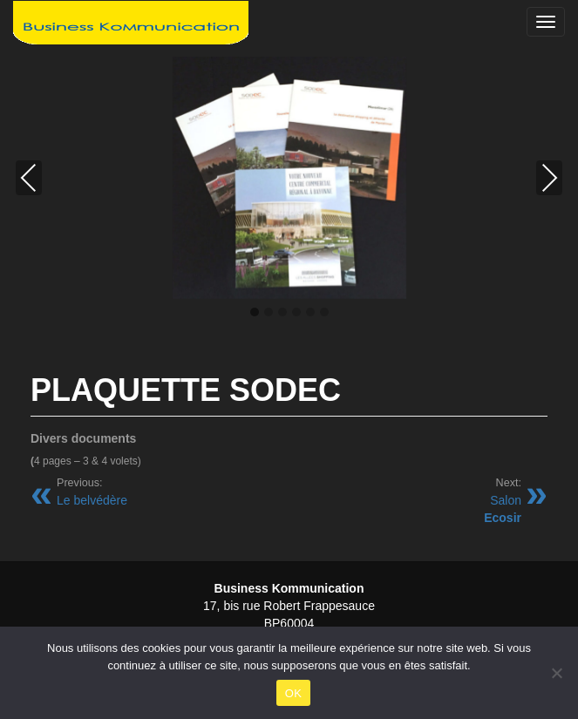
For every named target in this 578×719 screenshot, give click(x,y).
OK (293, 693)
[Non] (556, 673)
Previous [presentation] (29, 178)
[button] (255, 313)
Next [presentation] (549, 178)
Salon (502, 500)
